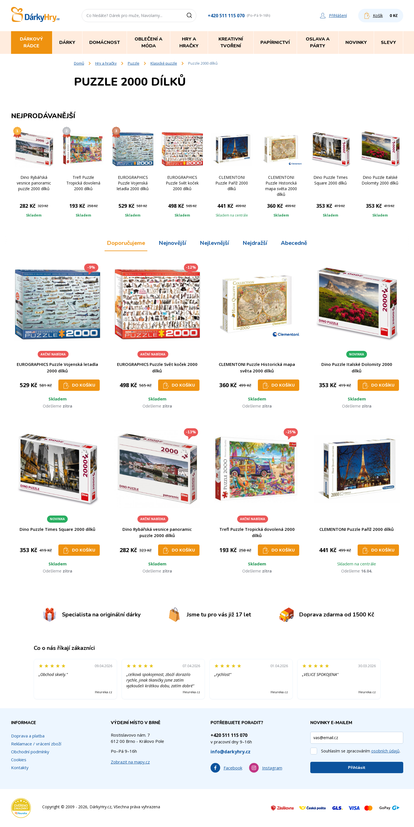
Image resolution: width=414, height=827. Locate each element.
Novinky (356, 42)
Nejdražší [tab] (255, 243)
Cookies (18, 759)
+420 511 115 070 (226, 15)
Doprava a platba (27, 736)
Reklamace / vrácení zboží (36, 744)
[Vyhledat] (191, 15)
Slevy (388, 42)
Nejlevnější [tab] (214, 243)
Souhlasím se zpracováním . (360, 751)
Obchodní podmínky (30, 751)
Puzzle (133, 63)
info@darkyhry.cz (230, 751)
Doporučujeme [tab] (126, 243)
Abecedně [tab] (294, 243)
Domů (79, 63)
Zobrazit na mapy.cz (130, 762)
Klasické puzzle (163, 63)
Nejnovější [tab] (172, 243)
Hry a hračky (106, 63)
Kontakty (20, 767)
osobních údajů (385, 751)
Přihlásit (357, 767)
